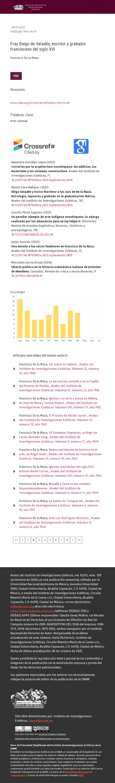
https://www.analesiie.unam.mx (31, 611)
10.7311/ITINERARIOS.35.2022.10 (32, 234)
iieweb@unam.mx (41, 720)
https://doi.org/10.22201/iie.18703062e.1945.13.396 (40, 103)
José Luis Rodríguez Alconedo (69, 518)
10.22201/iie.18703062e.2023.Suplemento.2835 (41, 255)
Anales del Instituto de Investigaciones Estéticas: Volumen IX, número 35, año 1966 (59, 369)
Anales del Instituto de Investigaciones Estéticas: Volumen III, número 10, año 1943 (58, 420)
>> (79, 540)
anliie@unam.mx (21, 606)
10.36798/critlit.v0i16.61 (26, 276)
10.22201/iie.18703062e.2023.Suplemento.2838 (41, 180)
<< (16, 540)
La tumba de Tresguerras (66, 501)
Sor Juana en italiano (63, 364)
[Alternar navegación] (96, 7)
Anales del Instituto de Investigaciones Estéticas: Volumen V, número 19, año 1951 (59, 505)
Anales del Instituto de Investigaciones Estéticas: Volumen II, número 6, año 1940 (59, 522)
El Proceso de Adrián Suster (68, 415)
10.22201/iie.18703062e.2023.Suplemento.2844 (42, 205)
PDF (16, 76)
